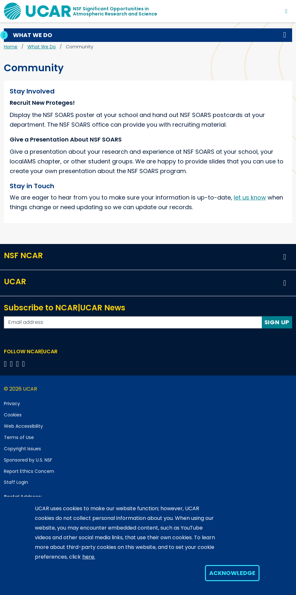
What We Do (41, 47)
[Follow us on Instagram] (18, 363)
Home (10, 47)
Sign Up (277, 322)
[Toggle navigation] (286, 11)
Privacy (12, 403)
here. (88, 557)
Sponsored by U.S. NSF (28, 460)
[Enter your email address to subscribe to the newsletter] (133, 322)
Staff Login (16, 482)
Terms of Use (19, 437)
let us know (250, 197)
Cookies (13, 415)
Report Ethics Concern (29, 471)
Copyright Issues (22, 448)
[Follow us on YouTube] (24, 363)
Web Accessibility (23, 426)
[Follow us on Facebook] (6, 363)
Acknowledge (232, 573)
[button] (284, 35)
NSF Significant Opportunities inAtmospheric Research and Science (115, 11)
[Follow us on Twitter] (12, 363)
